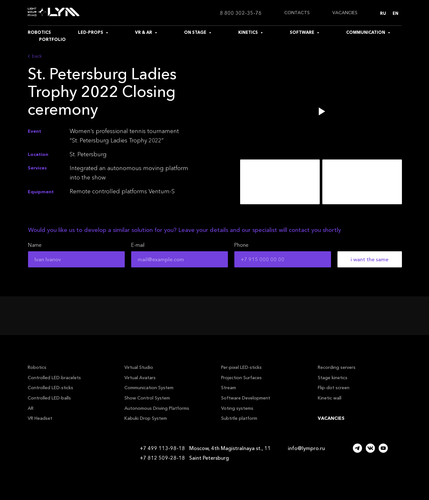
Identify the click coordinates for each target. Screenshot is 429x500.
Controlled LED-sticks (50, 387)
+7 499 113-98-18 (162, 448)
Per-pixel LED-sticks (241, 367)
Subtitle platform (239, 418)
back (37, 56)
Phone (241, 245)
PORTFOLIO (52, 39)
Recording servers (337, 367)
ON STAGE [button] (195, 32)
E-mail (137, 245)
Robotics (37, 367)
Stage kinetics (332, 377)
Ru (383, 13)
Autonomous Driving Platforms (156, 408)
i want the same (369, 259)
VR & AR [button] (144, 32)
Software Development (245, 398)
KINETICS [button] (248, 32)
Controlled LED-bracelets (54, 377)
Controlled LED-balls (49, 398)
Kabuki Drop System (145, 418)
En (395, 13)
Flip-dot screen (333, 387)
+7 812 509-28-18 (162, 458)
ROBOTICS (39, 32)
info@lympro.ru (306, 448)
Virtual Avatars (140, 377)
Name (35, 245)
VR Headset (40, 418)
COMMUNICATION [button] (366, 32)
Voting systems (237, 408)
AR (31, 408)
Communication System (148, 387)
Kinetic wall (329, 398)
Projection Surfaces (241, 377)
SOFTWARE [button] (302, 32)
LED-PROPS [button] (91, 32)
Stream (228, 387)
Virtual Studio (138, 367)
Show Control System (147, 398)
